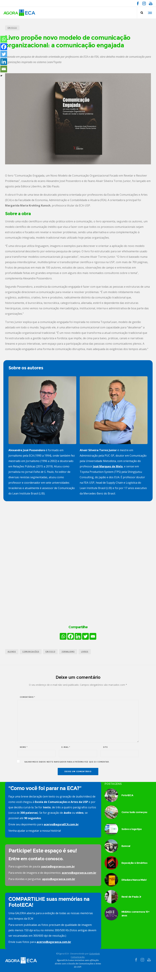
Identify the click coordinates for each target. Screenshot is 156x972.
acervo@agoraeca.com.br (79, 873)
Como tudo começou (134, 812)
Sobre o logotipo (131, 829)
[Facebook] (70, 636)
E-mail (65, 747)
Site (105, 747)
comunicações (30, 652)
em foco (50, 652)
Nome (24, 747)
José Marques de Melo (108, 466)
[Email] (93, 636)
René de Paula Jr (131, 896)
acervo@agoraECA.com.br (61, 824)
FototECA (127, 795)
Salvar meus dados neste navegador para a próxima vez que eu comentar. (66, 762)
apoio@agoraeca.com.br (58, 879)
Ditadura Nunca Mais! (134, 879)
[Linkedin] (78, 636)
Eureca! (125, 846)
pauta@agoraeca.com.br (58, 866)
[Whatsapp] (63, 636)
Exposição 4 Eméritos (134, 862)
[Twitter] (85, 636)
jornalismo (68, 652)
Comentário (27, 697)
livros (84, 652)
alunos (12, 652)
